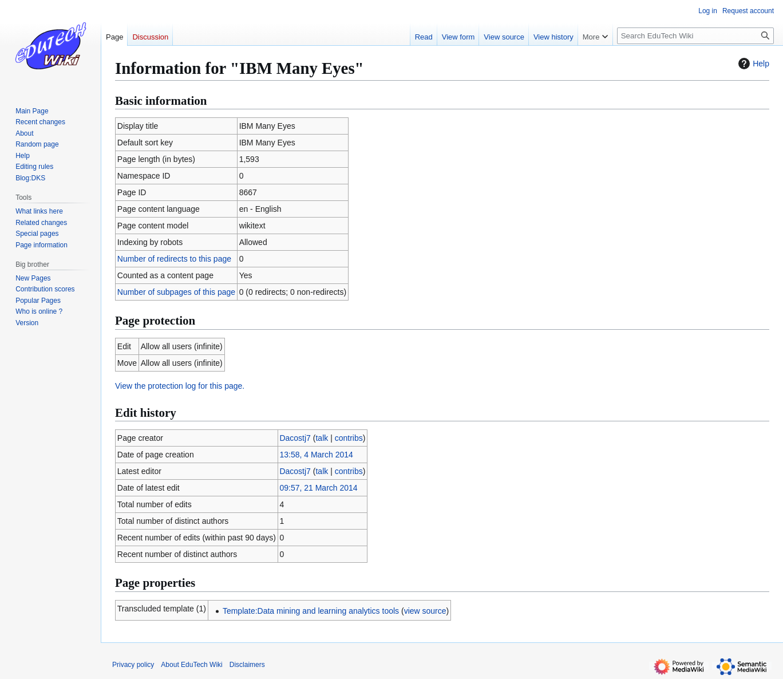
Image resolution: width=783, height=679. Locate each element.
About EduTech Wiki (191, 665)
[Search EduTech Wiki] (695, 35)
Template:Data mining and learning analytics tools (311, 610)
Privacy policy (133, 665)
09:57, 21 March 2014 (318, 487)
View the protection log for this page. (179, 385)
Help (752, 63)
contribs (349, 438)
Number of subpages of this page (176, 292)
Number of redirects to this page (174, 258)
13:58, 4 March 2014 (316, 454)
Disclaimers (247, 665)
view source (425, 610)
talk (321, 438)
